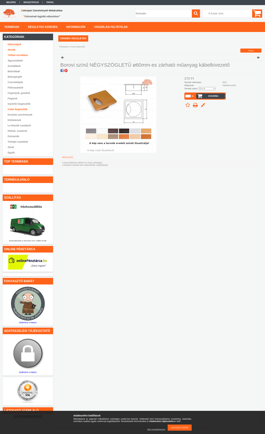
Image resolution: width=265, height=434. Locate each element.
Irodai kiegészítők (17, 109)
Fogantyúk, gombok (19, 93)
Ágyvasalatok (15, 60)
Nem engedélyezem (156, 429)
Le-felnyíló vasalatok (19, 125)
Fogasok (12, 98)
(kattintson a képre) (28, 322)
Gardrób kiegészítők (19, 103)
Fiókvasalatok (15, 87)
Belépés (11, 2)
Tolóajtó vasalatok (18, 141)
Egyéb (11, 152)
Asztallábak (14, 66)
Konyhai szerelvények (20, 114)
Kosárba (213, 96)
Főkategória (64, 47)
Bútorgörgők (15, 76)
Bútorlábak (14, 71)
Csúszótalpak (15, 82)
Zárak (11, 147)
